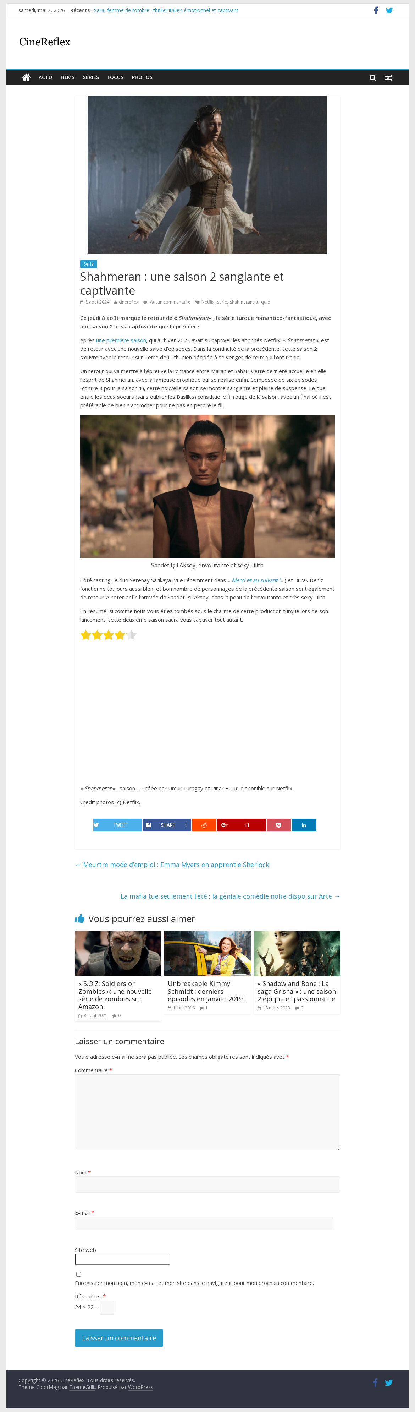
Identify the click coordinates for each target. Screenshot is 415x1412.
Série (89, 264)
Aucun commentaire (166, 302)
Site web (85, 1249)
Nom (83, 1172)
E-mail (84, 1212)
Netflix (207, 302)
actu (45, 77)
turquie (262, 302)
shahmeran (241, 302)
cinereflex (128, 302)
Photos (142, 77)
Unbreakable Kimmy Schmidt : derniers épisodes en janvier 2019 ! (207, 991)
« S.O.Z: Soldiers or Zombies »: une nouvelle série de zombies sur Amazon (115, 995)
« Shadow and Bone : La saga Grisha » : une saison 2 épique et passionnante (297, 991)
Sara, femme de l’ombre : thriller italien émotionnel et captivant (166, 10)
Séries (91, 77)
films (67, 77)
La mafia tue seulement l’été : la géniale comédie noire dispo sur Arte (230, 896)
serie (222, 302)
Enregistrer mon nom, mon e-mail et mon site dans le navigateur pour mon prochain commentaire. (194, 1282)
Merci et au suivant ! (256, 580)
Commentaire (93, 1070)
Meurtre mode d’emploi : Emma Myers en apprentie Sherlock (172, 864)
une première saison (121, 340)
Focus (115, 77)
